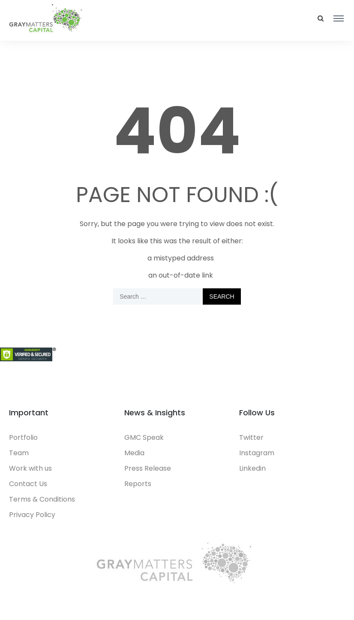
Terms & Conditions (42, 499)
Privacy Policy (32, 515)
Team (19, 453)
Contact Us (28, 484)
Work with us (30, 468)
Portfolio (23, 437)
